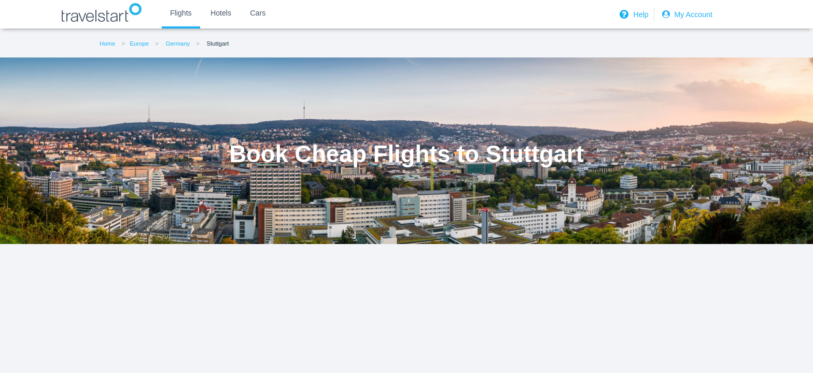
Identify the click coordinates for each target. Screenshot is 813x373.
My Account (686, 14)
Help (632, 14)
